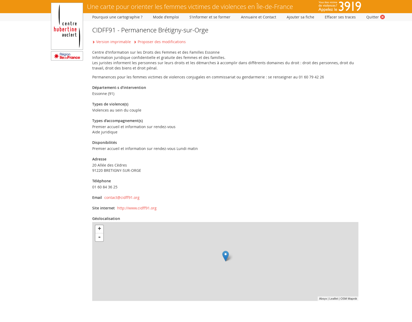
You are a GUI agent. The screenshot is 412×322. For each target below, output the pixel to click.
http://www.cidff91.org (137, 207)
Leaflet (333, 298)
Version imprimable (113, 41)
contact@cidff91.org (122, 197)
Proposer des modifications (162, 41)
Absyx (323, 298)
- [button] (99, 237)
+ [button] (99, 229)
